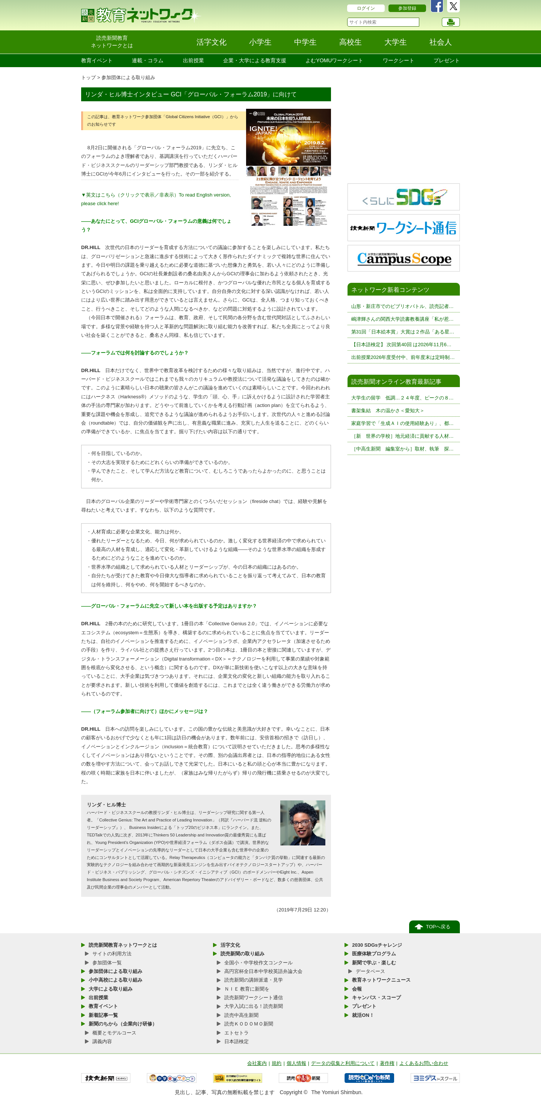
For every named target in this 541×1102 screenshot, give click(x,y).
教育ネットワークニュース (381, 980)
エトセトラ (236, 1033)
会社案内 (257, 1063)
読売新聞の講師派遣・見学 (253, 980)
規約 (276, 1063)
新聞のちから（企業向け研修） (123, 1024)
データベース (370, 971)
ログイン (366, 8)
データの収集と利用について (343, 1063)
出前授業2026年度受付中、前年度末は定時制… (403, 357)
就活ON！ (363, 1015)
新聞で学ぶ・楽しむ (374, 962)
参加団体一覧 (107, 962)
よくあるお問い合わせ (423, 1063)
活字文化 (230, 945)
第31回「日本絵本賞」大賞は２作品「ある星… (402, 332)
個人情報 (296, 1063)
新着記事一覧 (103, 1015)
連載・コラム (147, 60)
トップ (88, 77)
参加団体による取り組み (128, 77)
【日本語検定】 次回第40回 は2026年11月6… (401, 344)
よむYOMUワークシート (334, 60)
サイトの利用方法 (111, 953)
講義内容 (102, 1041)
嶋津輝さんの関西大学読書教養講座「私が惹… (402, 319)
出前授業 (193, 60)
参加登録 (407, 8)
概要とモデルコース (114, 1033)
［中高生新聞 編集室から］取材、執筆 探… (402, 449)
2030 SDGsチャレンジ (377, 945)
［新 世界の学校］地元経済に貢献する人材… (402, 436)
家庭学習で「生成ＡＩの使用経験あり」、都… (402, 423)
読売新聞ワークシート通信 (253, 997)
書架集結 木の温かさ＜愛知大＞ (388, 410)
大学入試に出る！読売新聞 (253, 1006)
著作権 (387, 1063)
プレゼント (447, 60)
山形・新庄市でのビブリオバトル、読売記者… (402, 306)
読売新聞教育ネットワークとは (123, 945)
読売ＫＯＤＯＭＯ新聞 (248, 1024)
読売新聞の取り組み (242, 953)
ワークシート (398, 60)
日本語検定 (236, 1041)
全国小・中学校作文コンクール (258, 962)
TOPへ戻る (438, 926)
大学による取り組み (111, 989)
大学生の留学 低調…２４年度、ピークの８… (402, 398)
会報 (357, 989)
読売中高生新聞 (241, 1015)
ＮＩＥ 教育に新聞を (247, 989)
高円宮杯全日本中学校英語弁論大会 (263, 971)
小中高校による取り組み (115, 980)
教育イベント (97, 60)
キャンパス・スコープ (376, 997)
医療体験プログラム (374, 953)
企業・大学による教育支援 (254, 60)
